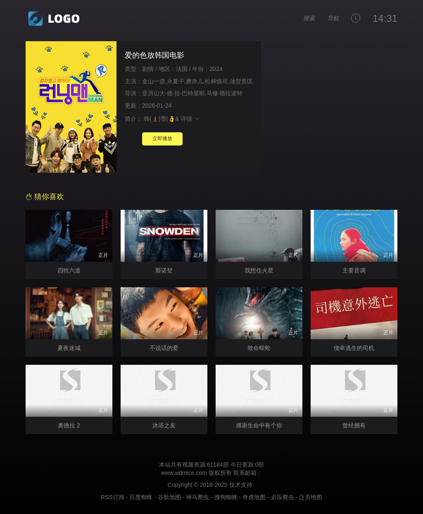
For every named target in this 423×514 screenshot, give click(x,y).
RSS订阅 (112, 497)
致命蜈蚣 (259, 348)
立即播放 (162, 138)
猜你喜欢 (45, 196)
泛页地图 (310, 497)
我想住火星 (259, 270)
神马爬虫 (197, 497)
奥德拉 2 (69, 425)
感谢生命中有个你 (259, 425)
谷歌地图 (169, 497)
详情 (190, 118)
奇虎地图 (254, 497)
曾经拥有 (354, 425)
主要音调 (354, 270)
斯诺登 (164, 270)
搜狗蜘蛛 (226, 497)
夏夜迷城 (69, 348)
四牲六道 (69, 270)
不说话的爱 (164, 348)
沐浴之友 (164, 425)
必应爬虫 (282, 497)
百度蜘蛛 (140, 497)
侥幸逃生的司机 (354, 348)
